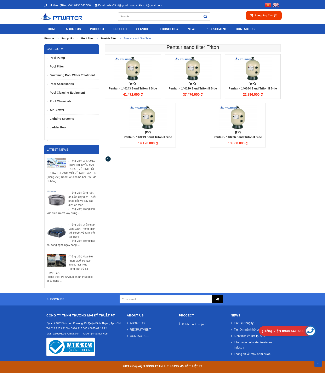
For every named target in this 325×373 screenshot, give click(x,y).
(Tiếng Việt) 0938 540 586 (67, 5)
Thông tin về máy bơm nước (252, 354)
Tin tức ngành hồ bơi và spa (252, 329)
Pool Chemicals (60, 101)
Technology (168, 29)
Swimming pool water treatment (72, 75)
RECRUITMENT (216, 29)
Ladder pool (58, 127)
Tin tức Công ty (243, 323)
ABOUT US (73, 29)
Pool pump (57, 57)
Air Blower (57, 110)
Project (120, 29)
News (192, 29)
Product (97, 29)
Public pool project (193, 324)
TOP (318, 361)
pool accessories (62, 84)
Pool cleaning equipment (67, 92)
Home (52, 29)
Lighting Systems (62, 118)
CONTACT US (245, 29)
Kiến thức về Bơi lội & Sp (250, 336)
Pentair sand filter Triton (193, 47)
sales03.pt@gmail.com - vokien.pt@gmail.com (128, 5)
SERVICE (142, 29)
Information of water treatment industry (253, 345)
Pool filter (57, 66)
